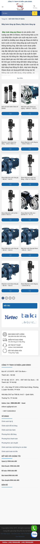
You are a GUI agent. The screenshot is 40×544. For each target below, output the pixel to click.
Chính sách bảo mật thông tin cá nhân (14, 447)
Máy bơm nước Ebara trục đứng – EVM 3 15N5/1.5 (9, 143)
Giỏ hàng (35, 6)
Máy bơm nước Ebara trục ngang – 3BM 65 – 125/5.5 (28, 107)
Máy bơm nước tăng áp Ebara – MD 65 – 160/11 (29, 249)
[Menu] (3, 7)
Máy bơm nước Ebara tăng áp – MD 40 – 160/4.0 (10, 284)
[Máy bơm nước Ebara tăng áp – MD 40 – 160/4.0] (10, 271)
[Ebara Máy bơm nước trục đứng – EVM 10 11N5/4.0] (30, 165)
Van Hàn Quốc (5, 533)
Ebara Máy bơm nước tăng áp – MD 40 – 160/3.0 (10, 249)
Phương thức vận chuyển (10, 443)
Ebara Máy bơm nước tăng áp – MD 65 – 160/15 (10, 178)
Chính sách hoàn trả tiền (10, 451)
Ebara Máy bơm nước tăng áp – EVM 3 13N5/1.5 (29, 143)
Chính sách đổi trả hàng (9, 426)
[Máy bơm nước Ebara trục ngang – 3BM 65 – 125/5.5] (30, 94)
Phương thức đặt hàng (9, 434)
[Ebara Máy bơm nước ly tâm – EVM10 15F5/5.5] (10, 200)
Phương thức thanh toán (10, 438)
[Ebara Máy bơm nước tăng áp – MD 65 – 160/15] (10, 165)
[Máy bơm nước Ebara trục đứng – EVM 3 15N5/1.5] (10, 129)
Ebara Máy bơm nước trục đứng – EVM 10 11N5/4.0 (28, 178)
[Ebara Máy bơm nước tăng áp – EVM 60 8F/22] (30, 271)
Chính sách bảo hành (8, 430)
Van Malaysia (20, 536)
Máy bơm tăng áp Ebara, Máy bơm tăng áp (18, 24)
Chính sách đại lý (7, 421)
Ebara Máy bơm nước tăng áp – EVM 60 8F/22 (29, 284)
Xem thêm (20, 78)
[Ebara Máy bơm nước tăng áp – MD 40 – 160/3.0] (10, 236)
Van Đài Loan (15, 533)
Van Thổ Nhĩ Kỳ (26, 533)
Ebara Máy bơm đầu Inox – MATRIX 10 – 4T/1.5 (28, 214)
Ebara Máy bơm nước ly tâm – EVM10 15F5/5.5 (10, 214)
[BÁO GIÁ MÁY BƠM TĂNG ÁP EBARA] (10, 94)
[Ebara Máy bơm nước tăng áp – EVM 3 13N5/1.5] (30, 129)
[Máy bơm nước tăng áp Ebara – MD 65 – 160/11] (30, 236)
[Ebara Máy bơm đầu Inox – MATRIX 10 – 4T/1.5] (30, 200)
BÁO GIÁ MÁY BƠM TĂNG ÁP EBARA (10, 107)
